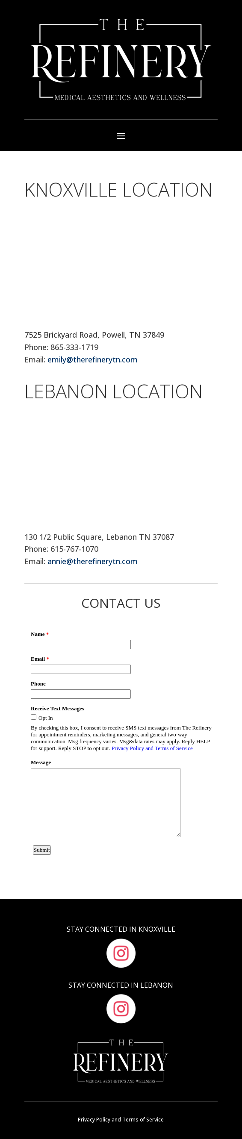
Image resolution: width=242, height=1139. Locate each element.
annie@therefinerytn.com (92, 561)
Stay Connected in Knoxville (121, 929)
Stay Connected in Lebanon (120, 985)
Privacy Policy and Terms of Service (121, 1119)
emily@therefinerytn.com (92, 359)
